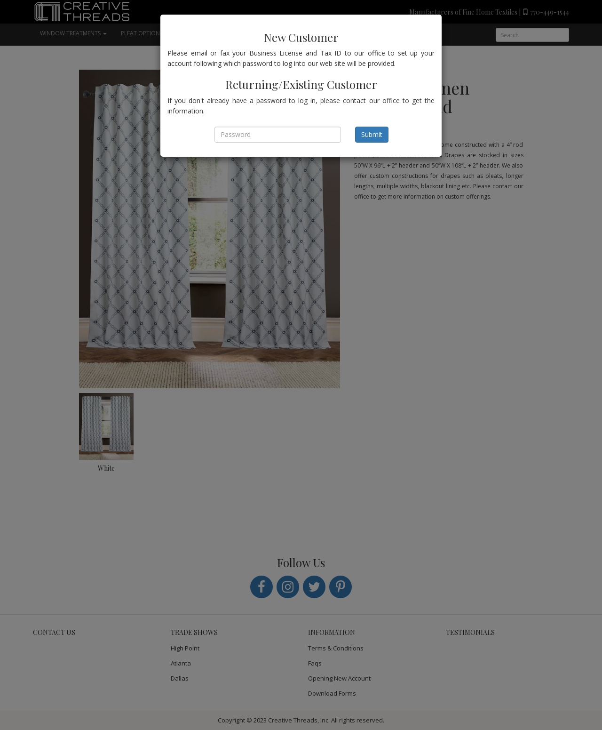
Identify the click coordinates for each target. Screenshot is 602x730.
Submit (371, 134)
